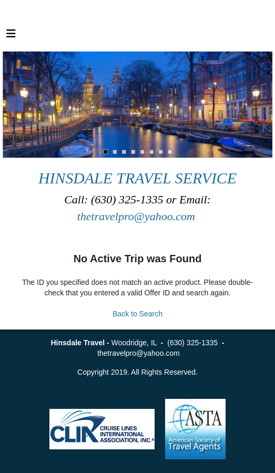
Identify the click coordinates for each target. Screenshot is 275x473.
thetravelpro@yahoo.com (137, 216)
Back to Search (137, 314)
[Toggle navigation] (11, 36)
